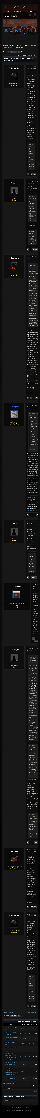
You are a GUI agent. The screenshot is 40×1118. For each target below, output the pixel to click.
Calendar (28, 11)
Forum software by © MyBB (19, 1107)
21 (29, 1028)
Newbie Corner (32, 510)
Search (7, 11)
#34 (34, 914)
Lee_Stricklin (15, 851)
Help (7, 16)
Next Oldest (9, 1012)
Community (19, 45)
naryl (15, 183)
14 (29, 1078)
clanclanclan (15, 258)
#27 (36, 181)
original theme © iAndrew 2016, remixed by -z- (20, 1110)
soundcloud (30, 501)
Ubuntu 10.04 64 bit (10, 1078)
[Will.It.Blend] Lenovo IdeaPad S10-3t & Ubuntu (11, 1064)
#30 (35, 522)
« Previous (13, 52)
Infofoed (17, 586)
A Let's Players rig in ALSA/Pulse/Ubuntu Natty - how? (11, 1049)
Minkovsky (15, 68)
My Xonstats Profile (32, 497)
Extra (14, 16)
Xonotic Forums (9, 45)
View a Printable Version (12, 1083)
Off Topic (26, 45)
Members (17, 11)
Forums (25, 7)
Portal (16, 7)
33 (29, 1038)
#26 (34, 67)
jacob (22, 1071)
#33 (35, 850)
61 (29, 1043)
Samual (23, 1043)
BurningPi (15, 650)
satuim (23, 1028)
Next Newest (31, 1012)
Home (7, 7)
